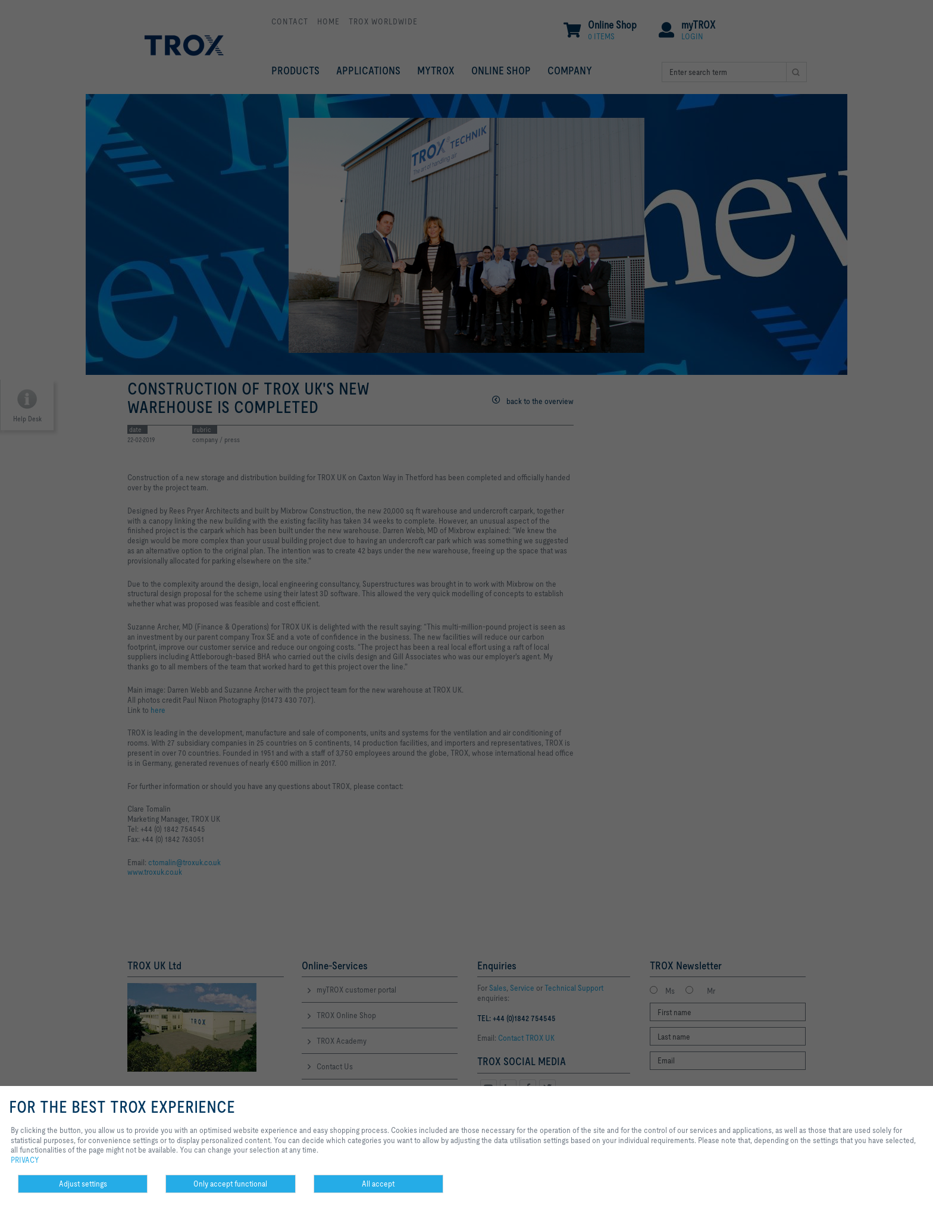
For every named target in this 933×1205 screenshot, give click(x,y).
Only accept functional (230, 1183)
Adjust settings (83, 1183)
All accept (378, 1183)
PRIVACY (25, 1160)
